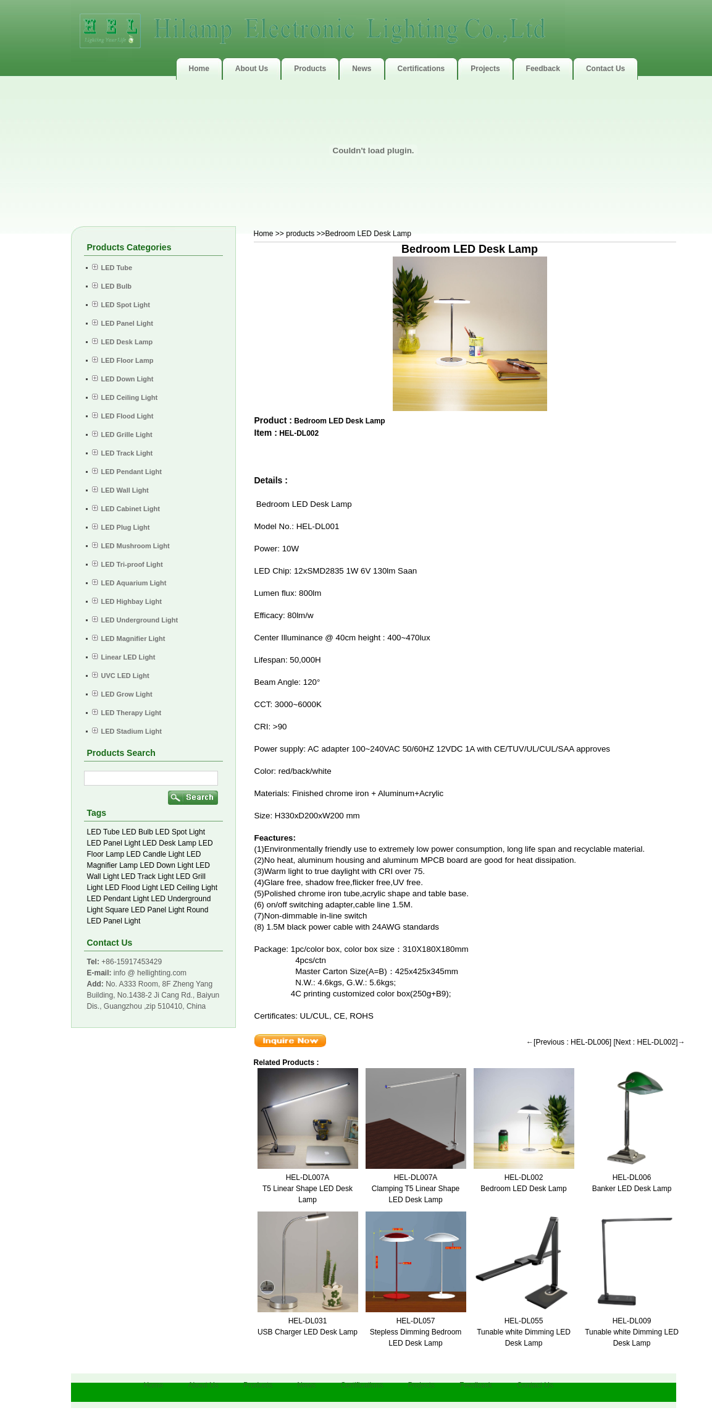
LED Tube (103, 832)
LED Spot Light (180, 832)
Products (257, 1385)
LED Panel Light (114, 843)
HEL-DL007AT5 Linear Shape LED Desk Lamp (307, 1188)
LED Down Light (167, 865)
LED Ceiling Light (188, 887)
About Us (203, 1385)
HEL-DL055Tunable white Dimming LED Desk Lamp (524, 1332)
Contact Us (535, 1385)
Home (264, 233)
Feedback (475, 1385)
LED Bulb (137, 832)
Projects (421, 1385)
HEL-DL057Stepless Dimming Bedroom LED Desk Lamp (416, 1332)
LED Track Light (147, 876)
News (306, 1385)
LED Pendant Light (118, 898)
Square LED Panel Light (145, 910)
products (300, 233)
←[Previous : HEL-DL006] (568, 1042)
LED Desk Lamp (169, 843)
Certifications (361, 1385)
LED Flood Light (131, 887)
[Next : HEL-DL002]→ (649, 1042)
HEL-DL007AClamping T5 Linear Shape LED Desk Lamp (416, 1188)
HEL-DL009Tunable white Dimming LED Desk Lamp (632, 1332)
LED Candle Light (156, 854)
